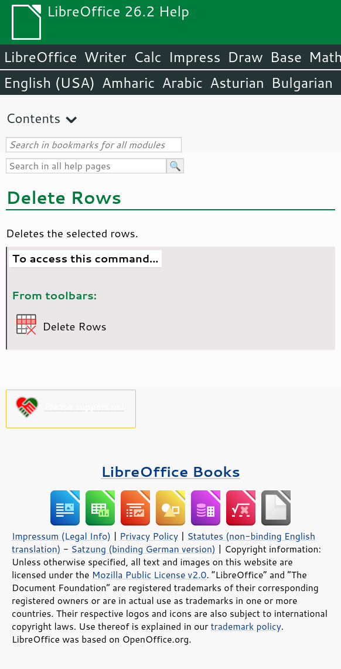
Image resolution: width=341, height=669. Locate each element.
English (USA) (49, 83)
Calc (148, 57)
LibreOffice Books (170, 471)
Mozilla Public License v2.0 (149, 574)
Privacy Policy (149, 536)
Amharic (128, 83)
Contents (33, 118)
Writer (105, 57)
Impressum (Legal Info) (61, 536)
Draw (244, 57)
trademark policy (246, 626)
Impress (195, 57)
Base (286, 57)
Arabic (182, 83)
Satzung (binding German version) (143, 548)
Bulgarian (302, 83)
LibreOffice (40, 57)
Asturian (237, 83)
